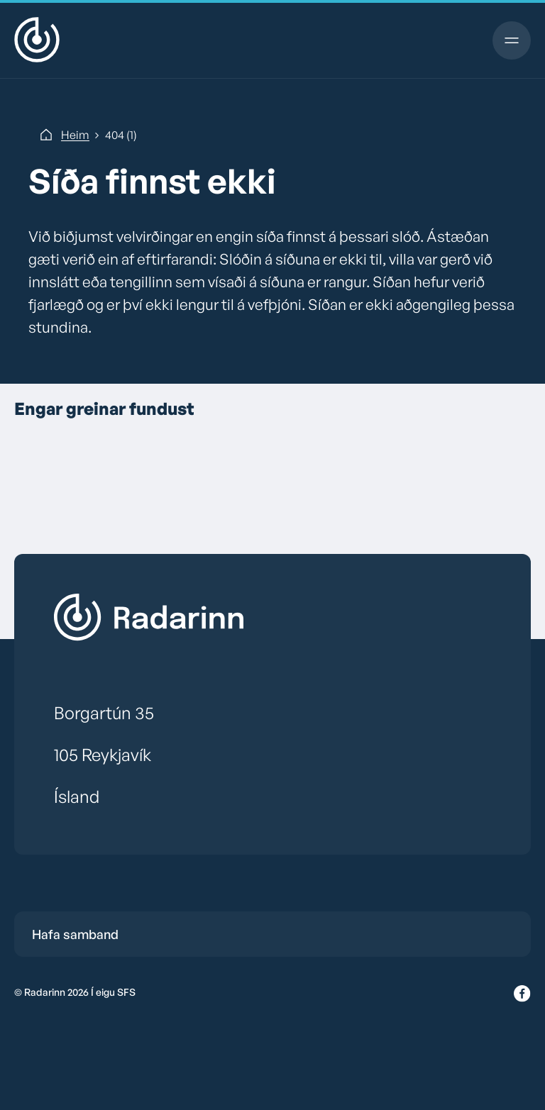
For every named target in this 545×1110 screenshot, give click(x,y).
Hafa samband (75, 934)
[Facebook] (522, 994)
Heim (75, 134)
